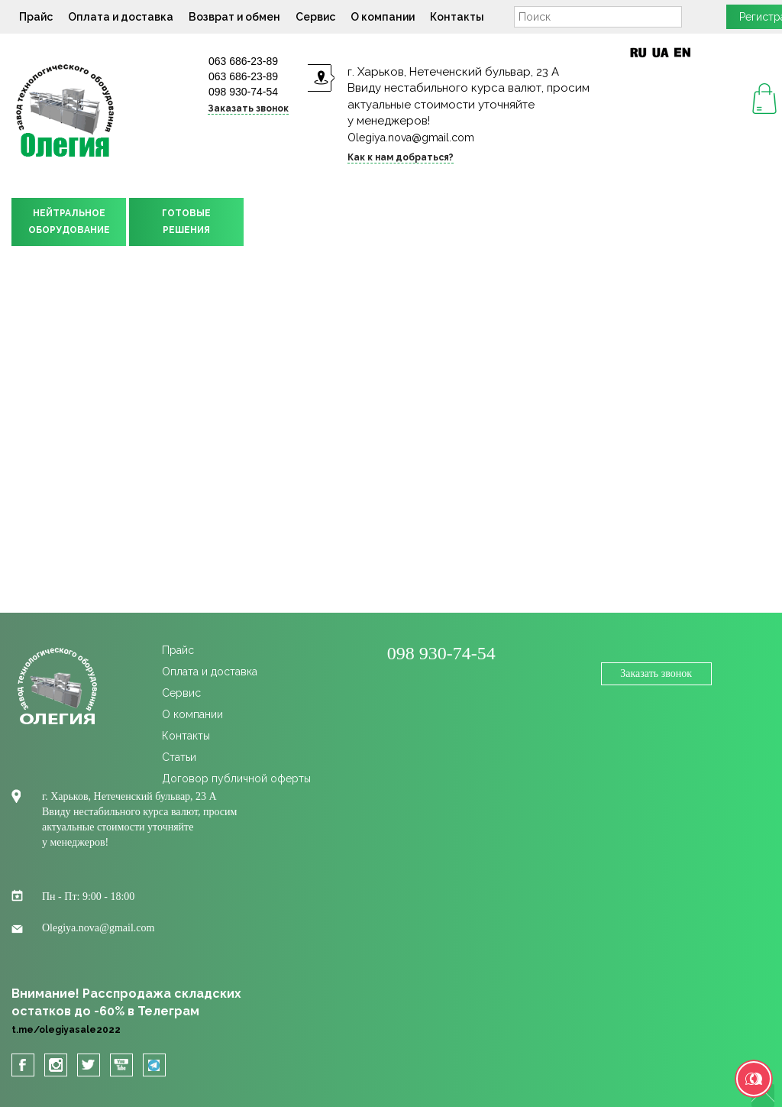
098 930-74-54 (243, 92)
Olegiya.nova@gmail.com (410, 137)
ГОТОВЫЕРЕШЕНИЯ (186, 221)
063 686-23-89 (243, 61)
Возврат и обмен (234, 17)
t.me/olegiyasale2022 (66, 1029)
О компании (383, 17)
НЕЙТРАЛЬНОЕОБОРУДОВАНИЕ (69, 221)
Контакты (457, 17)
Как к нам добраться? (400, 157)
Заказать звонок (248, 108)
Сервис (315, 17)
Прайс (36, 17)
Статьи (179, 757)
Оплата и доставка (120, 17)
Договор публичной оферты (236, 778)
